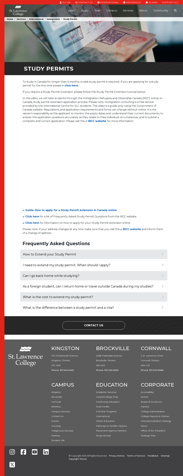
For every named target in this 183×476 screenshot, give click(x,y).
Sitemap (165, 455)
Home (10, 19)
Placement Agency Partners (111, 430)
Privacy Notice (116, 455)
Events (55, 421)
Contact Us (84, 2)
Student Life (58, 440)
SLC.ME (65, 2)
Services (128, 10)
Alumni (152, 2)
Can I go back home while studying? (93, 276)
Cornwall (56, 402)
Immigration (53, 19)
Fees (97, 10)
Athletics (56, 406)
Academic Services (106, 392)
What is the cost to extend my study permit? (93, 297)
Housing (56, 426)
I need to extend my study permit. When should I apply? (93, 265)
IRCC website (97, 121)
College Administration (153, 411)
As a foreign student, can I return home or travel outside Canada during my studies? (93, 286)
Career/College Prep (107, 397)
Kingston (56, 392)
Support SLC (170, 2)
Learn (71, 10)
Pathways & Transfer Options (111, 426)
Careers (145, 406)
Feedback (152, 455)
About (143, 10)
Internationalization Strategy (156, 421)
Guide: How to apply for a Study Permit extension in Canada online (71, 210)
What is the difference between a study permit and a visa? (93, 308)
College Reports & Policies (155, 416)
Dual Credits (102, 406)
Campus (111, 10)
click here (71, 85)
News (144, 426)
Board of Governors (151, 402)
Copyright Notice (78, 459)
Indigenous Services (62, 430)
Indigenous (132, 2)
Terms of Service (136, 455)
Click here (32, 216)
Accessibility (147, 392)
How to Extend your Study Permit (93, 254)
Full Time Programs (106, 411)
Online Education (105, 421)
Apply (85, 10)
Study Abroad (103, 435)
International (108, 2)
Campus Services (60, 411)
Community (160, 10)
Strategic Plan (148, 435)
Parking (55, 435)
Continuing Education (108, 402)
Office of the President (153, 430)
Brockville (56, 397)
